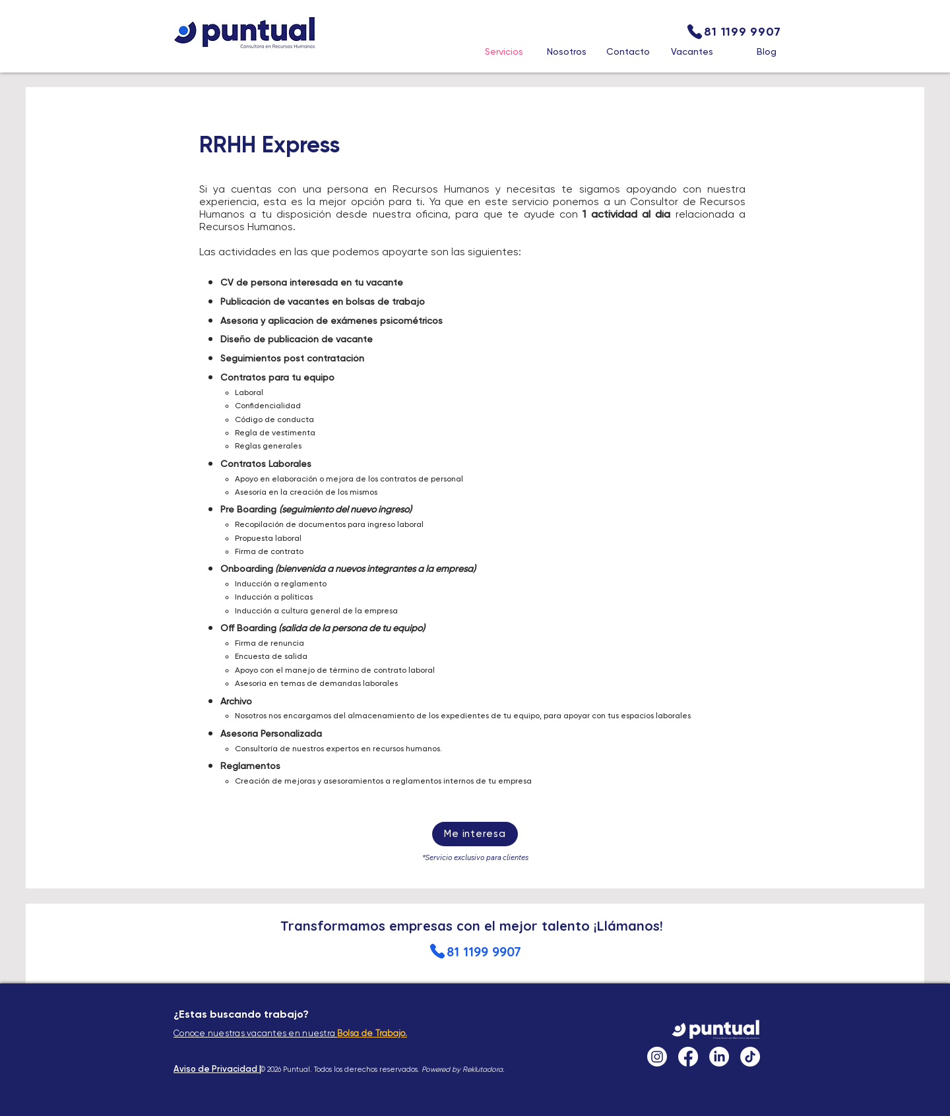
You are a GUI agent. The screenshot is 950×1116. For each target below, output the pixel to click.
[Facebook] (688, 1057)
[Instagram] (657, 1057)
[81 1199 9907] (733, 31)
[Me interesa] (475, 834)
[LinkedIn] (719, 1057)
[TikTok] (750, 1057)
